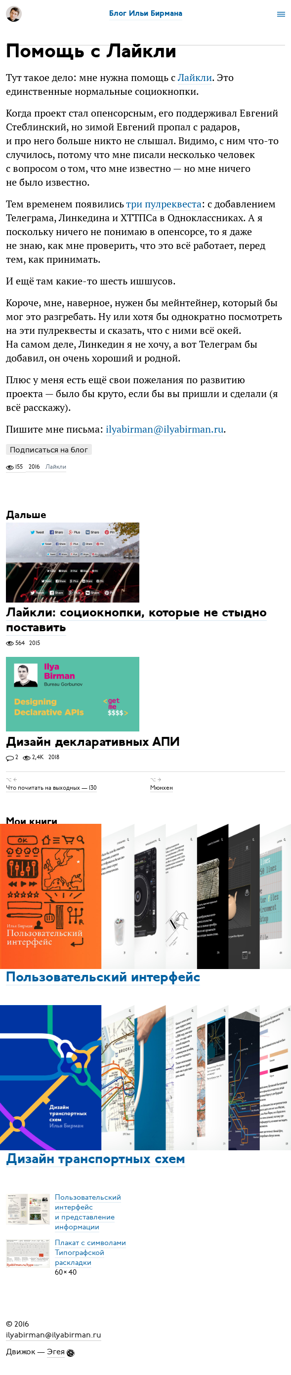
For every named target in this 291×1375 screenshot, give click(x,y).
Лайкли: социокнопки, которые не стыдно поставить (136, 621)
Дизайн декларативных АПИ (93, 742)
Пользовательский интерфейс (103, 978)
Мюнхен (161, 788)
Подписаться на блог (49, 450)
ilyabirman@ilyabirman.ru (164, 429)
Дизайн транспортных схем (95, 1160)
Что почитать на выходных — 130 (51, 788)
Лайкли (195, 77)
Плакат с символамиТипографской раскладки (90, 1252)
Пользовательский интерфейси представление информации (88, 1212)
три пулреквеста (164, 203)
